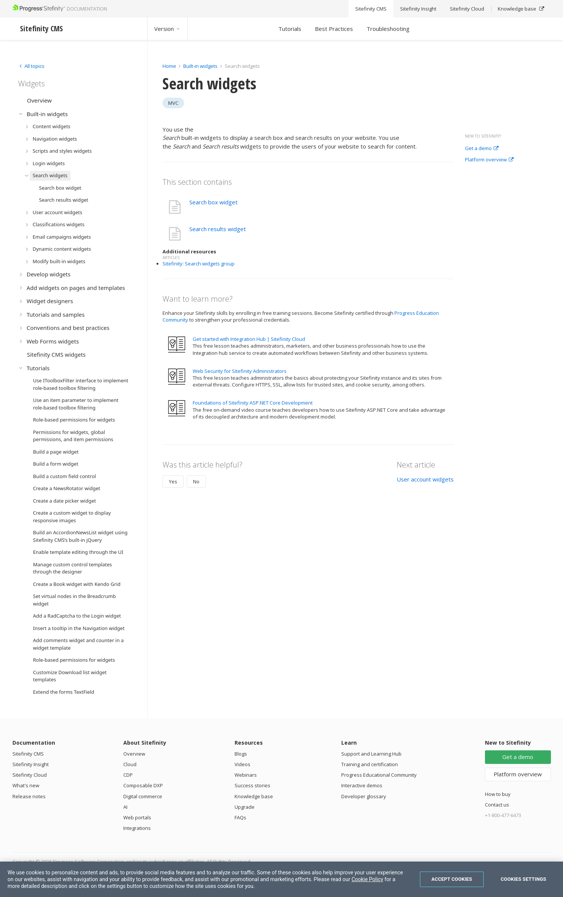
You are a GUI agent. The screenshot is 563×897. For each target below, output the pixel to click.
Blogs (241, 753)
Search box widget (213, 202)
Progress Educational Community (379, 774)
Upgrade (245, 806)
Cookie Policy (367, 879)
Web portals (137, 817)
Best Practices (334, 28)
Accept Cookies (451, 879)
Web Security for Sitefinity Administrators (240, 371)
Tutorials (289, 28)
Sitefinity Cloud (29, 774)
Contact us (497, 804)
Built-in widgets (201, 66)
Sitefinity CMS (28, 753)
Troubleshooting (388, 28)
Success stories (252, 785)
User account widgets (425, 479)
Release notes (29, 796)
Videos (242, 764)
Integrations (137, 828)
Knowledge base (254, 796)
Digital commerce (142, 796)
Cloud (130, 764)
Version (167, 28)
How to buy (498, 794)
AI (125, 806)
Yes (173, 481)
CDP (128, 774)
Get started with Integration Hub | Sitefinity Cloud (249, 339)
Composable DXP (143, 785)
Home (169, 66)
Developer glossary (363, 796)
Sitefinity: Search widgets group (199, 263)
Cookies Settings (523, 879)
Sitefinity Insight (30, 764)
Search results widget (217, 229)
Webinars (246, 774)
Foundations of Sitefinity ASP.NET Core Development (253, 402)
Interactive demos (361, 785)
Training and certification (369, 764)
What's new (25, 785)
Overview (134, 753)
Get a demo (482, 149)
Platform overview (489, 160)
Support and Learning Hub (371, 753)
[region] (281, 879)
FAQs (240, 817)
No (196, 481)
